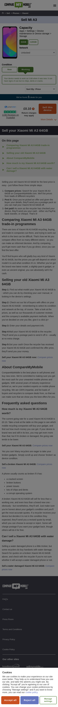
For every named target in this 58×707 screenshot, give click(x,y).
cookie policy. (31, 692)
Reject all (29, 700)
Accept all (10, 700)
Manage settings (48, 700)
